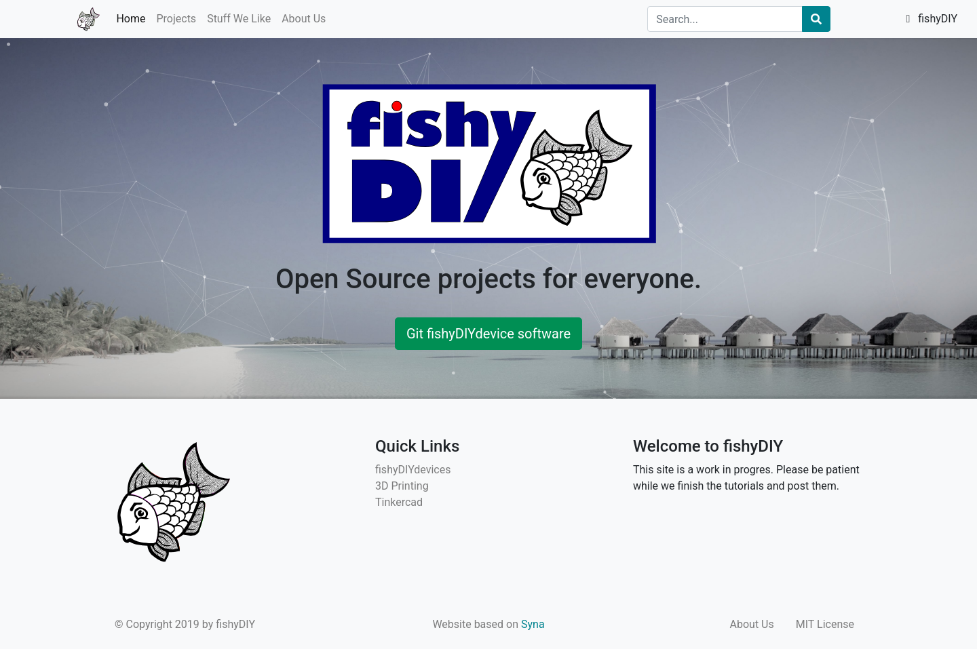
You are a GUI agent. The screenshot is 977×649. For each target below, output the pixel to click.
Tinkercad (399, 502)
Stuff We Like (239, 18)
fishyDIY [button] (931, 18)
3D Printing (402, 485)
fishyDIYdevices (413, 469)
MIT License (825, 624)
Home (130, 18)
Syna (533, 624)
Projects (176, 18)
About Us (304, 18)
